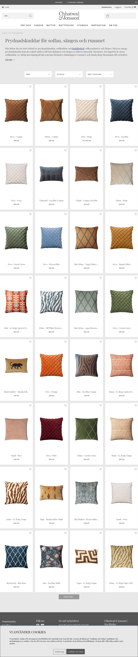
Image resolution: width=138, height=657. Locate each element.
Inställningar (60, 652)
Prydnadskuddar (17, 33)
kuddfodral (78, 48)
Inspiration (98, 25)
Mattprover (66, 25)
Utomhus (82, 25)
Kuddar (38, 25)
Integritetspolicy (9, 621)
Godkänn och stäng (75, 651)
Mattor (51, 25)
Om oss (113, 25)
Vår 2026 (26, 25)
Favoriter (130, 7)
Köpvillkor (6, 625)
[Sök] (18, 16)
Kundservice (107, 7)
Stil (9, 33)
